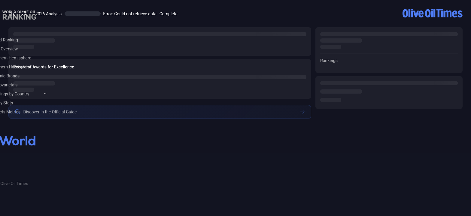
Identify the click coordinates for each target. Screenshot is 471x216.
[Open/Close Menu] (106, 13)
